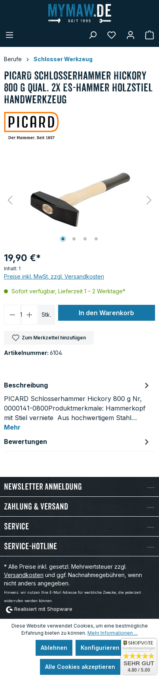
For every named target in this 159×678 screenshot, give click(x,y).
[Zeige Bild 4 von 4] (96, 238)
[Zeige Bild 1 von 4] (62, 238)
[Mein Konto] (130, 35)
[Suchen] (92, 35)
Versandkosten (24, 574)
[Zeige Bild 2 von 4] (74, 238)
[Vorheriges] (10, 200)
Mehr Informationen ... (112, 633)
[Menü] (9, 35)
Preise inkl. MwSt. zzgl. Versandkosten (54, 276)
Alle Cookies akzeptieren (80, 666)
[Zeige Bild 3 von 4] (85, 238)
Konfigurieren (100, 647)
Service (16, 526)
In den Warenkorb (106, 313)
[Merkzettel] (111, 35)
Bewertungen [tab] (77, 441)
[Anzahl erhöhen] (29, 315)
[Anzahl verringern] (12, 315)
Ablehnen (54, 647)
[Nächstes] (149, 200)
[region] (79, 200)
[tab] (77, 406)
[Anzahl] (21, 315)
